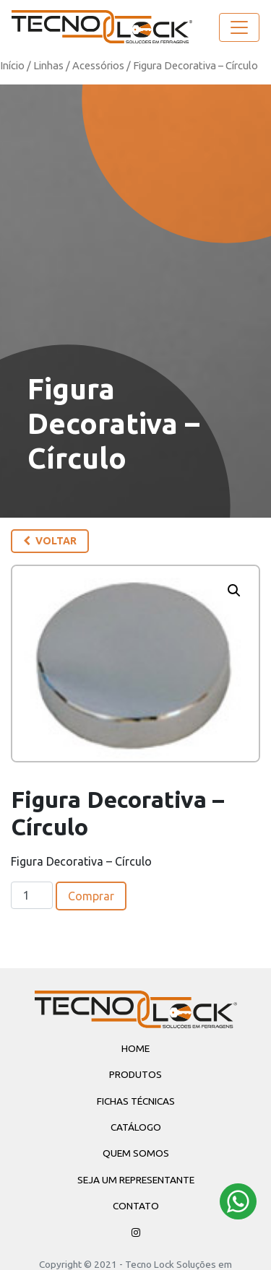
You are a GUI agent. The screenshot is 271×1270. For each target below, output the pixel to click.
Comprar (91, 896)
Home (135, 1048)
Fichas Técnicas (136, 1101)
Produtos (135, 1074)
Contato (136, 1206)
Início (12, 65)
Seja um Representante (135, 1180)
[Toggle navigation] (239, 27)
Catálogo (136, 1127)
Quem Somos (136, 1153)
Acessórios (98, 65)
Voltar (50, 541)
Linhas (48, 65)
